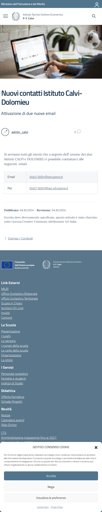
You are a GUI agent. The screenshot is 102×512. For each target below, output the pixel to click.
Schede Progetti (11, 401)
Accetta (51, 476)
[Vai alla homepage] (16, 16)
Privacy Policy (57, 507)
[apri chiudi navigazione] (5, 16)
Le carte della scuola (14, 350)
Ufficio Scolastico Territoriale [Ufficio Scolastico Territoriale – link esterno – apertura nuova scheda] (19, 298)
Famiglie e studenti (13, 378)
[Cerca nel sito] (94, 16)
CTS (3, 432)
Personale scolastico (14, 373)
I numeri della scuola (14, 345)
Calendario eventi (12, 420)
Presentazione (10, 331)
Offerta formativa (12, 396)
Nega (51, 487)
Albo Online (9, 424)
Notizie (5, 415)
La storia (7, 360)
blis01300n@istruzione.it (46, 176)
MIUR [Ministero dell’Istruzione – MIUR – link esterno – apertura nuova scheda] (5, 288)
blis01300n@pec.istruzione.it (49, 188)
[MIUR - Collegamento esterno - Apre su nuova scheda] (23, 4)
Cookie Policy (43, 507)
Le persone (8, 340)
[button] (96, 447)
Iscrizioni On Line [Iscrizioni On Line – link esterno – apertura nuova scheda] (12, 308)
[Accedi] (97, 4)
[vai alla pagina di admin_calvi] (20, 132)
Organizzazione (11, 355)
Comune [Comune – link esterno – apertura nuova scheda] (6, 317)
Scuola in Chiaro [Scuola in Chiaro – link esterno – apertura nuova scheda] (11, 303)
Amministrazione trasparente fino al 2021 (29, 437)
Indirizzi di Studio (12, 383)
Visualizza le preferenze (51, 497)
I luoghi (6, 336)
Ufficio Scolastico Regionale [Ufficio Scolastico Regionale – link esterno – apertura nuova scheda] (19, 293)
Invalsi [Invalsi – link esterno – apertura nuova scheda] (5, 312)
